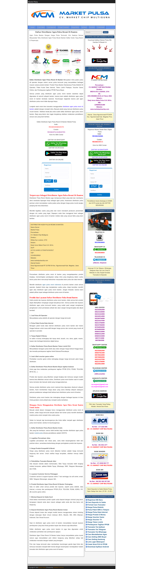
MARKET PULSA (59, 567)
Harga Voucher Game (96, 517)
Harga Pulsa (75, 27)
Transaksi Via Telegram (97, 529)
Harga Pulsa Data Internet (98, 512)
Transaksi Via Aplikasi (96, 527)
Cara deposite (51, 27)
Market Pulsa (33, 2)
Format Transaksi (63, 27)
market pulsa (38, 433)
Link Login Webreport (96, 542)
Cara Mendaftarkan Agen (97, 534)
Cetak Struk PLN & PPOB (97, 544)
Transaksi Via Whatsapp (97, 532)
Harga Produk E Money (97, 515)
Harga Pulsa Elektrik (96, 507)
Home (32, 27)
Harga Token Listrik (95, 522)
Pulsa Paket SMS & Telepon (98, 510)
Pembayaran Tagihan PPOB (98, 524)
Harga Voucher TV (95, 520)
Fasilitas (92, 27)
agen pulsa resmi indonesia (51, 284)
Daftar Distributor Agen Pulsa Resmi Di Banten (56, 32)
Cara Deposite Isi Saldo (96, 502)
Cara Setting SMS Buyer (97, 537)
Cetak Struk (100, 27)
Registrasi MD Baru (95, 500)
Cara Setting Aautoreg (96, 539)
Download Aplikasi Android (98, 547)
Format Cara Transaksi (96, 505)
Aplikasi (84, 27)
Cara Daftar (41, 27)
